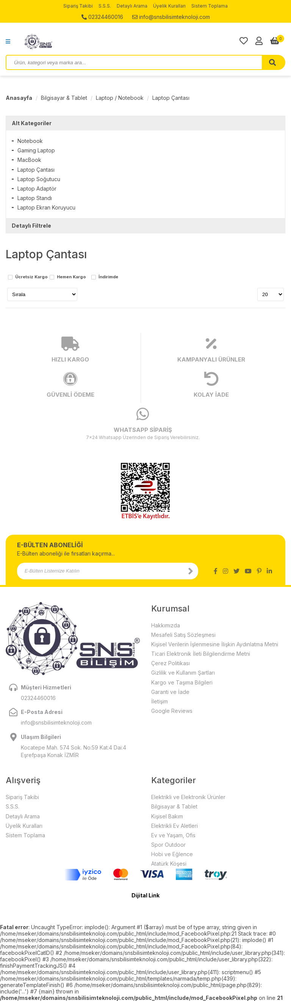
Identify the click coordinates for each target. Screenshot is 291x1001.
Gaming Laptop (36, 150)
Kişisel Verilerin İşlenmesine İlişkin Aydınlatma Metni (214, 644)
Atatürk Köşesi (168, 863)
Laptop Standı (34, 198)
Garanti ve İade (170, 692)
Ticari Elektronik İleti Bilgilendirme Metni (200, 653)
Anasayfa (19, 98)
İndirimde (108, 277)
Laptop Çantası (170, 98)
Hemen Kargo (71, 277)
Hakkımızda (165, 625)
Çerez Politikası (170, 663)
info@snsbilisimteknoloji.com (171, 17)
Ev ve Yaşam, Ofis (173, 835)
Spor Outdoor (168, 844)
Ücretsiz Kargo (31, 277)
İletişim (159, 701)
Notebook (30, 141)
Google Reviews (171, 711)
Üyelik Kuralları (169, 6)
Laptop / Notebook (120, 98)
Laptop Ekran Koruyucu (46, 207)
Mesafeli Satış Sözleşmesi (183, 635)
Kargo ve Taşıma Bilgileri (182, 682)
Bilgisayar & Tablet (64, 98)
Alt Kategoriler (32, 123)
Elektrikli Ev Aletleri (174, 826)
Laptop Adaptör (36, 188)
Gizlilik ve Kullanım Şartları (183, 672)
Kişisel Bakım (167, 816)
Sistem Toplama (209, 6)
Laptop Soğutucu (38, 179)
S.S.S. (105, 6)
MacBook (29, 160)
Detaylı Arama (132, 6)
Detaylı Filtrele (31, 225)
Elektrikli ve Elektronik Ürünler (188, 797)
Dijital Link (145, 895)
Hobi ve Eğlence (172, 854)
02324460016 (102, 17)
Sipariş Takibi (78, 6)
